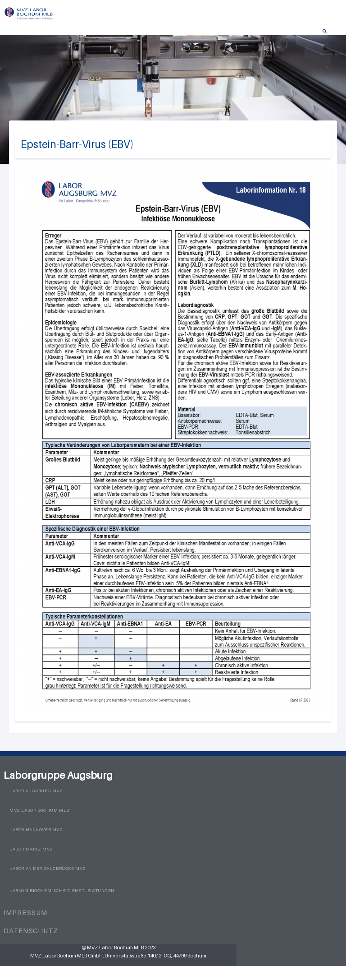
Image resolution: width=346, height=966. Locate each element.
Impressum (25, 912)
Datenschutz (31, 930)
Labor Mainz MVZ (31, 848)
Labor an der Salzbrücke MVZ (47, 868)
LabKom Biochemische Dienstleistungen (61, 890)
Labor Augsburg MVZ (36, 790)
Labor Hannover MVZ (36, 829)
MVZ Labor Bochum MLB (39, 810)
